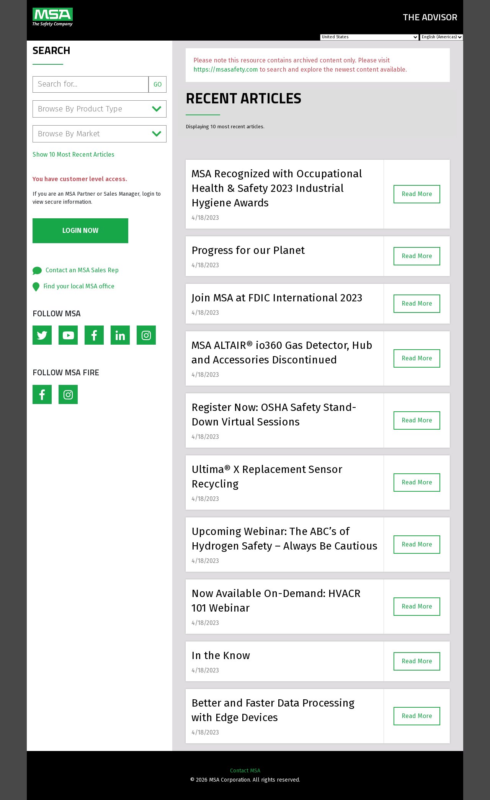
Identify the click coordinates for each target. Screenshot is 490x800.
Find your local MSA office (78, 286)
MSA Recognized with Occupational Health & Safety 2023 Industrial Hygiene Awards (276, 188)
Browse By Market (100, 134)
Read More (417, 194)
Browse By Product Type (100, 109)
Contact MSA (245, 770)
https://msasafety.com (225, 69)
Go (158, 84)
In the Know (220, 655)
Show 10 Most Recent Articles (73, 154)
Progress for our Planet (248, 250)
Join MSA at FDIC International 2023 (277, 297)
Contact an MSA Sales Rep (82, 270)
